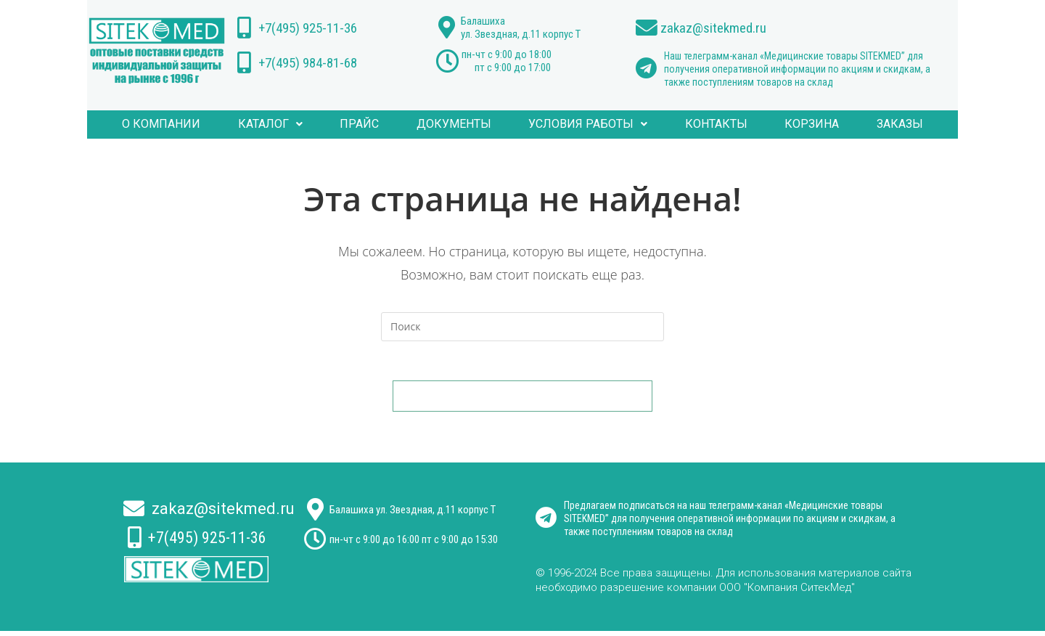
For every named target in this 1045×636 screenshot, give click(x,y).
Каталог (284, 124)
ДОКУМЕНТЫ (456, 124)
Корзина (798, 124)
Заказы (881, 124)
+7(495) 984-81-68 (315, 62)
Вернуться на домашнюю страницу (522, 400)
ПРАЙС (368, 124)
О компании (181, 124)
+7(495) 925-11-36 (315, 27)
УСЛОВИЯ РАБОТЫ (585, 124)
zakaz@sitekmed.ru (720, 27)
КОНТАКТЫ (708, 124)
